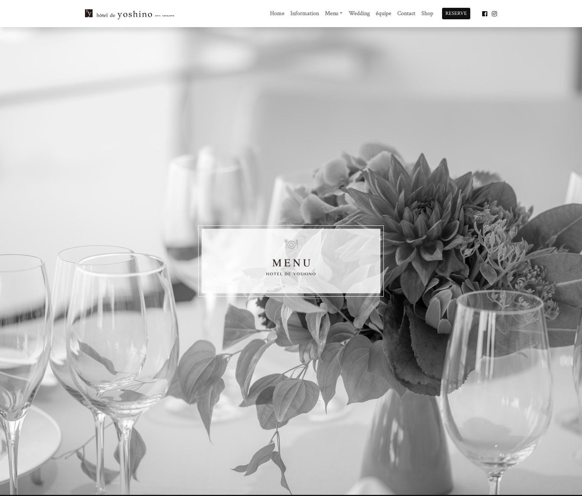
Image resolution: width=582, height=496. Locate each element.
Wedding (359, 13)
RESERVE (456, 13)
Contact (406, 13)
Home (277, 13)
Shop (427, 13)
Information (304, 13)
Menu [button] (331, 13)
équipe (383, 13)
